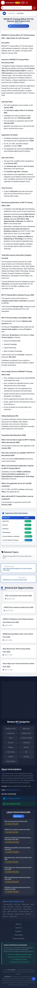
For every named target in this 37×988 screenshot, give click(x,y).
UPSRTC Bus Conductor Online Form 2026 (18, 607)
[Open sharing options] (34, 979)
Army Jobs (18, 907)
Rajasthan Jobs (19, 914)
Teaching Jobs (27, 907)
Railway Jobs (25, 904)
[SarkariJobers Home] (7, 3)
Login (17, 2)
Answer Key (10, 734)
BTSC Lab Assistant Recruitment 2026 (18, 596)
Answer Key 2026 (24, 911)
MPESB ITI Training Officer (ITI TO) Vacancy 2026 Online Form (17, 557)
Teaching (26, 757)
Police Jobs (10, 907)
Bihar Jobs (10, 914)
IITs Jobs (10, 743)
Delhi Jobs (28, 914)
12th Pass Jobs (17, 909)
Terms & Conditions (18, 938)
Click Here (28, 521)
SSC (26, 752)
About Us (18, 924)
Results (26, 748)
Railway (10, 748)
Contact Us (18, 928)
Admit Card (26, 729)
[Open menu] (26, 3)
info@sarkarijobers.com (13, 790)
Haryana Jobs (13, 916)
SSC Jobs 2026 (8, 904)
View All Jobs (18, 816)
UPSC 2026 (17, 904)
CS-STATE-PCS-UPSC (26, 738)
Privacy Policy (18, 935)
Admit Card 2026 (12, 911)
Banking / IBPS (26, 734)
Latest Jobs (11, 13)
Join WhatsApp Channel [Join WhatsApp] (12, 804)
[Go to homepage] (4, 13)
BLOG (10, 738)
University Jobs (10, 762)
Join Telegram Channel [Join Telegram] (11, 798)
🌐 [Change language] (22, 2)
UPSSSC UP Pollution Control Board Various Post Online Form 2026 (18, 839)
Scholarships (10, 752)
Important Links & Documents (18, 26)
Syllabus (10, 757)
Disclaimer (18, 931)
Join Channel (28, 536)
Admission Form (11, 729)
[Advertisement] (18, 700)
